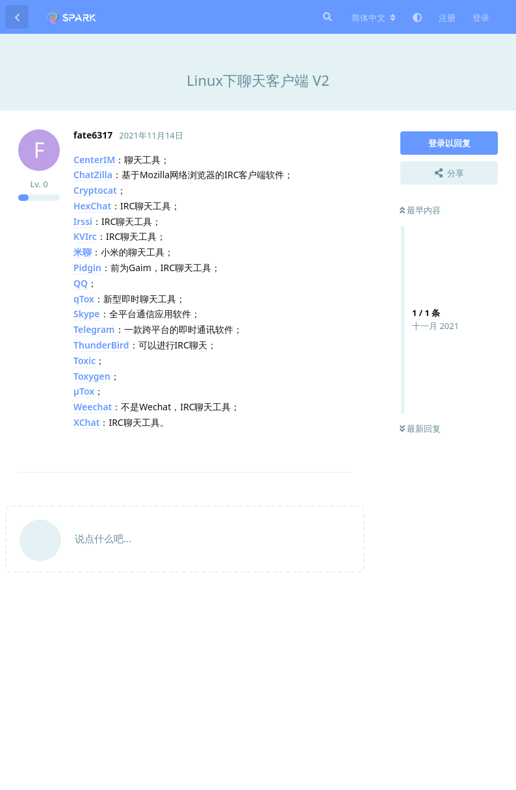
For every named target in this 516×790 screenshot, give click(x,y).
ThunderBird (101, 345)
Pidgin (87, 267)
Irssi (82, 221)
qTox (83, 299)
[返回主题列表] (17, 17)
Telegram (94, 329)
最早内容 (420, 210)
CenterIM (94, 159)
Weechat (92, 407)
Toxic (84, 360)
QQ (80, 283)
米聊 (82, 252)
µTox (83, 391)
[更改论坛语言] (373, 17)
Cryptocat (95, 190)
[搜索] (326, 17)
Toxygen (91, 376)
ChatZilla (92, 174)
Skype (86, 314)
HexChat (92, 206)
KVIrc (85, 236)
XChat (86, 422)
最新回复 (420, 428)
